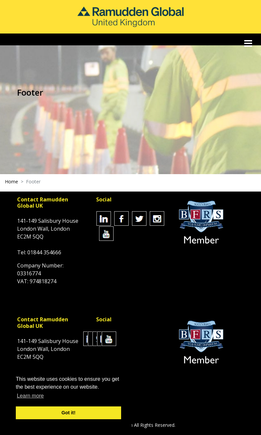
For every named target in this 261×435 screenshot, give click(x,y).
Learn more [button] (30, 396)
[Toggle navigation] (249, 43)
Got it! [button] (68, 412)
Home (11, 181)
